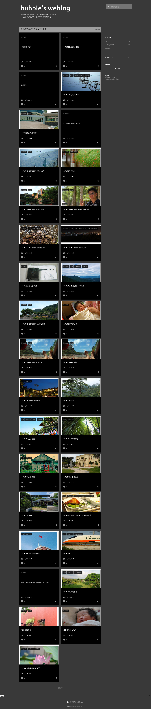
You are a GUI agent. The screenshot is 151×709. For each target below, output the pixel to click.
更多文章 (60, 688)
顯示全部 (97, 29)
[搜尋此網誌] (121, 6)
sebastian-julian (79, 706)
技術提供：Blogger (75, 702)
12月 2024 (110, 45)
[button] (56, 66)
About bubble (110, 77)
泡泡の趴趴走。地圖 (112, 79)
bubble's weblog (45, 8)
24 (106, 41)
